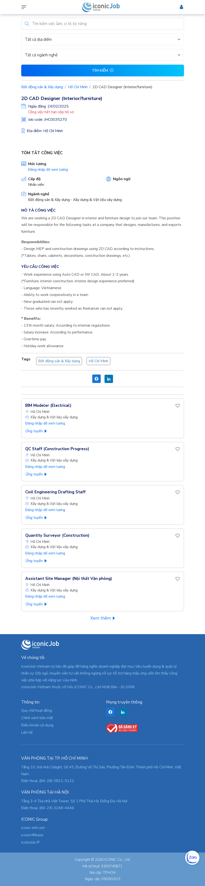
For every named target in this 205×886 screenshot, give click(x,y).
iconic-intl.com (33, 827)
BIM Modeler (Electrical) (48, 405)
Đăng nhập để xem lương (48, 169)
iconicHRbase (32, 835)
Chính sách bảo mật (37, 717)
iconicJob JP (30, 842)
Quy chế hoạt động (36, 710)
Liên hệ (27, 732)
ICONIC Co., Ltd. (117, 859)
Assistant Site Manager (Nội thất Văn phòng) (68, 578)
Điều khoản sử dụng (37, 725)
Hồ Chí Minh (78, 87)
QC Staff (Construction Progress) (57, 449)
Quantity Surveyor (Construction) (57, 535)
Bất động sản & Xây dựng (42, 87)
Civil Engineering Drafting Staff (55, 492)
